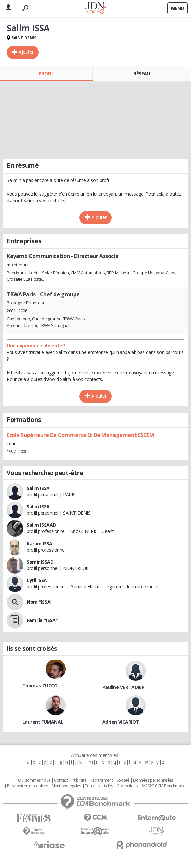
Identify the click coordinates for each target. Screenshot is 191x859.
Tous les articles (99, 786)
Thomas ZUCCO (40, 685)
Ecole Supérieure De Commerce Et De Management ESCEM (80, 435)
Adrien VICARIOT (120, 722)
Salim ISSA (38, 488)
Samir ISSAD (40, 562)
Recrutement (101, 780)
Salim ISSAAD (41, 525)
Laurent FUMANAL (43, 722)
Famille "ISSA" (42, 620)
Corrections (127, 786)
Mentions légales (66, 786)
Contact (61, 780)
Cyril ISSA (37, 580)
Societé (123, 780)
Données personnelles (153, 780)
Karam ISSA (39, 543)
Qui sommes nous (34, 780)
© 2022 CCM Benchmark (162, 786)
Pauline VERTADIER (123, 687)
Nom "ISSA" (40, 602)
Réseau (141, 73)
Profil (46, 73)
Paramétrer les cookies (27, 786)
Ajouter (26, 52)
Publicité (79, 780)
